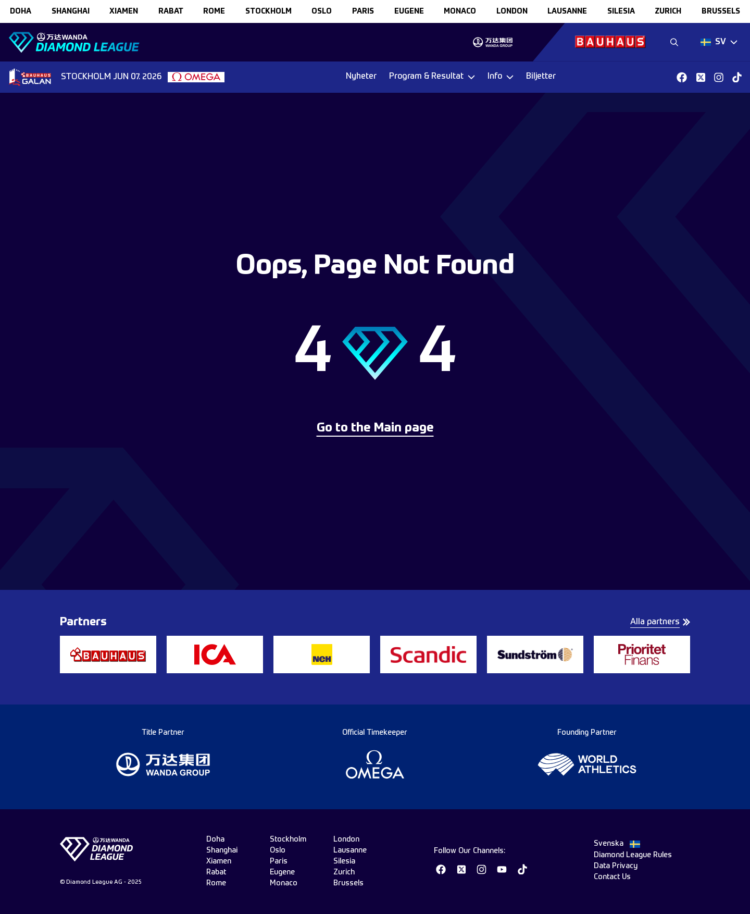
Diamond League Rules (633, 855)
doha (20, 11)
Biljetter (541, 76)
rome (214, 11)
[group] (492, 42)
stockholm (268, 11)
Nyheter (361, 76)
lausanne (567, 11)
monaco (460, 11)
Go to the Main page (375, 428)
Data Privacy (616, 866)
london (512, 11)
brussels (721, 11)
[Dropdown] (719, 42)
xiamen (123, 11)
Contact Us (612, 877)
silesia (621, 11)
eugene (409, 11)
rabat (170, 11)
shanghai (71, 11)
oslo (321, 11)
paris (363, 11)
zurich (668, 11)
